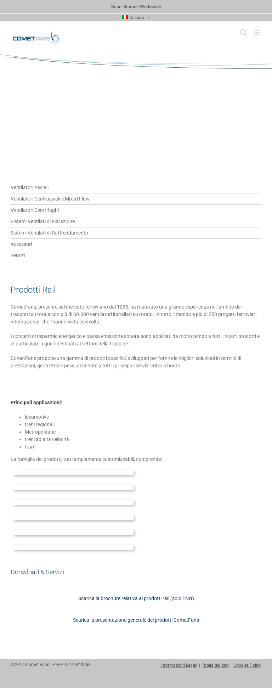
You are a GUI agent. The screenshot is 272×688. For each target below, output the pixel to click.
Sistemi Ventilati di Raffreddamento (49, 233)
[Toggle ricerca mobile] (243, 32)
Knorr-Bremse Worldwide (136, 6)
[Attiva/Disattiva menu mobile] (257, 32)
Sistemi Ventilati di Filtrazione (43, 221)
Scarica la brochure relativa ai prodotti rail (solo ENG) (136, 598)
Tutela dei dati (215, 665)
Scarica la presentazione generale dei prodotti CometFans (136, 620)
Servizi (18, 255)
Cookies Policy (247, 665)
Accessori (21, 244)
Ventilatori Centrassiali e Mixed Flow (50, 199)
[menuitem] (136, 17)
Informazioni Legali (178, 665)
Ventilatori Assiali (30, 187)
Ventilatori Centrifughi (35, 210)
